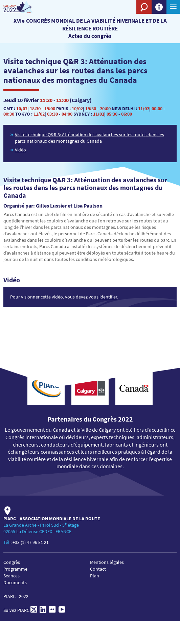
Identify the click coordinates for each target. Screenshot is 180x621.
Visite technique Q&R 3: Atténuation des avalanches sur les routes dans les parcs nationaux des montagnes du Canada (89, 138)
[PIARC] (24, 7)
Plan (94, 576)
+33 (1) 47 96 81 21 (31, 542)
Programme (15, 569)
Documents (15, 582)
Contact (98, 569)
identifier (108, 297)
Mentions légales (107, 562)
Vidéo (20, 150)
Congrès (11, 562)
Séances (11, 576)
